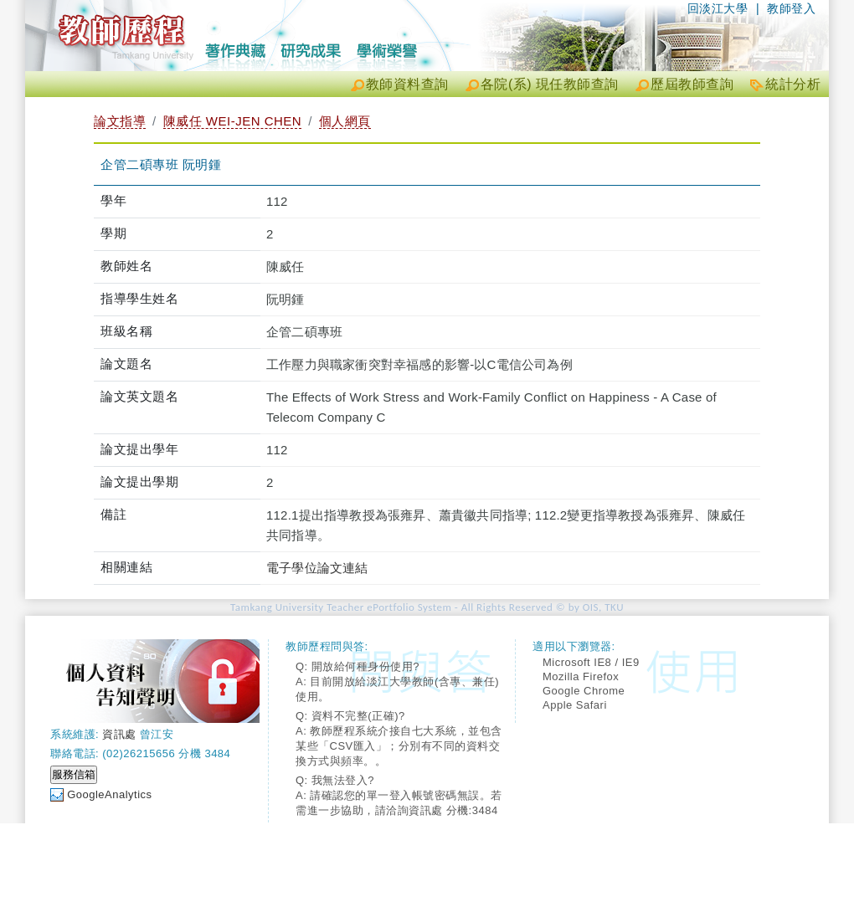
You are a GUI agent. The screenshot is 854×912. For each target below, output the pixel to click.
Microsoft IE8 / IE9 (591, 662)
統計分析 (793, 84)
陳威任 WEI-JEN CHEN (232, 121)
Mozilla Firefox (581, 676)
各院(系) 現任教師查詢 (550, 84)
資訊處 (119, 734)
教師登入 (791, 8)
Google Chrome (584, 690)
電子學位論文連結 (317, 568)
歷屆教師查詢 (692, 84)
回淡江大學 (718, 8)
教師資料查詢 (407, 84)
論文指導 (120, 121)
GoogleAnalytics (109, 794)
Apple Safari (575, 705)
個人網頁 (345, 121)
